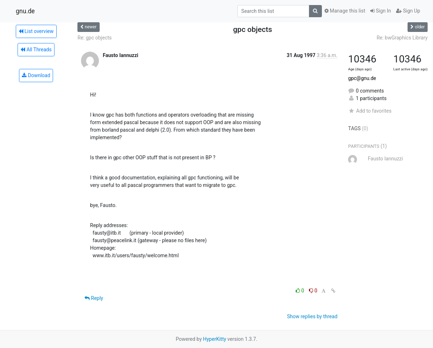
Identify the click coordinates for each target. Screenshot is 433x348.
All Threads (35, 49)
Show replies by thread (312, 316)
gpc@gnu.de (362, 78)
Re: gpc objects (94, 38)
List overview (36, 31)
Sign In (380, 11)
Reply (94, 298)
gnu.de (25, 11)
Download (36, 75)
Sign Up (408, 11)
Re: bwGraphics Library (402, 38)
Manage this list (344, 11)
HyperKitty (214, 339)
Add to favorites (369, 111)
